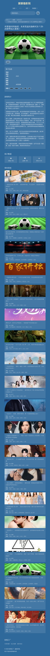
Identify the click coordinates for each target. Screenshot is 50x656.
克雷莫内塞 (12, 583)
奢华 (16, 512)
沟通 (21, 489)
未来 (21, 88)
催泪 (18, 441)
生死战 (25, 238)
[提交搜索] (38, 13)
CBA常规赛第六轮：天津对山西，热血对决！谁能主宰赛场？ (23, 255)
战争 (14, 418)
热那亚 (36, 583)
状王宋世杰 (12, 631)
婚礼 (21, 441)
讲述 (10, 281)
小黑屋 (25, 560)
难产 (14, 441)
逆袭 (21, 396)
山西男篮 (30, 259)
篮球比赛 (17, 259)
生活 (10, 190)
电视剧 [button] (34, 8)
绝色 (18, 396)
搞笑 (26, 372)
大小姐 (11, 465)
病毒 (10, 305)
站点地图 (13, 644)
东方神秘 (17, 607)
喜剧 (14, 489)
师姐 (10, 396)
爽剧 (20, 465)
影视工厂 (8, 20)
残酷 (10, 560)
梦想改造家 (25, 190)
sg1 (21, 214)
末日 (10, 348)
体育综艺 (19, 20)
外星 (10, 214)
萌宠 (10, 536)
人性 (18, 305)
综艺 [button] (27, 8)
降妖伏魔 (23, 607)
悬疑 (21, 305)
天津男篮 (11, 259)
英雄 (25, 418)
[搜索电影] (23, 13)
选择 (10, 441)
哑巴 (10, 489)
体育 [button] (20, 8)
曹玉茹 (24, 281)
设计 (18, 190)
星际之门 (26, 214)
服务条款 (19, 644)
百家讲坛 (19, 281)
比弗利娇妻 (21, 512)
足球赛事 (30, 583)
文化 (28, 281)
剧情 (18, 214)
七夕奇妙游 (12, 327)
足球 (29, 88)
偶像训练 (15, 560)
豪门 (23, 465)
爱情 (21, 418)
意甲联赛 (24, 583)
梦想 (29, 560)
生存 (25, 305)
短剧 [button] (14, 8)
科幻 (14, 214)
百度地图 (7, 644)
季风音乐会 (39, 122)
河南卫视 (18, 327)
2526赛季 (18, 583)
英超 (25, 88)
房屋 (14, 190)
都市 (25, 396)
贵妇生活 (27, 512)
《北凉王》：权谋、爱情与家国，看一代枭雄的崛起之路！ (22, 414)
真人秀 (18, 372)
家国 (10, 418)
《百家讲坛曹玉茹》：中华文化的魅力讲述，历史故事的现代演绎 (24, 277)
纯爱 (14, 536)
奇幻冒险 (29, 607)
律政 (26, 631)
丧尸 (20, 348)
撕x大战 (11, 512)
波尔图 (10, 126)
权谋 (18, 418)
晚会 (27, 327)
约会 (10, 372)
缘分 (18, 536)
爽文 (14, 396)
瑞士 (10, 238)
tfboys (20, 560)
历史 (14, 281)
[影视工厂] (25, 3)
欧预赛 (14, 238)
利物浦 (16, 88)
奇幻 (21, 536)
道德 (14, 305)
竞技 (35, 259)
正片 (8, 62)
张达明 (18, 631)
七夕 (23, 327)
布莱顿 (11, 88)
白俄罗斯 (20, 238)
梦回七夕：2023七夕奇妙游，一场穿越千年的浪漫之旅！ (22, 323)
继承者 (15, 465)
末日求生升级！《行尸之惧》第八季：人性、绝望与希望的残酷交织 (25, 344)
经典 (29, 631)
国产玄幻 (11, 607)
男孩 (14, 372)
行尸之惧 (15, 348)
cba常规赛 (23, 259)
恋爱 (22, 372)
